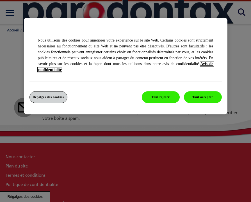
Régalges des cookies (48, 96)
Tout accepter (202, 96)
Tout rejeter (161, 96)
